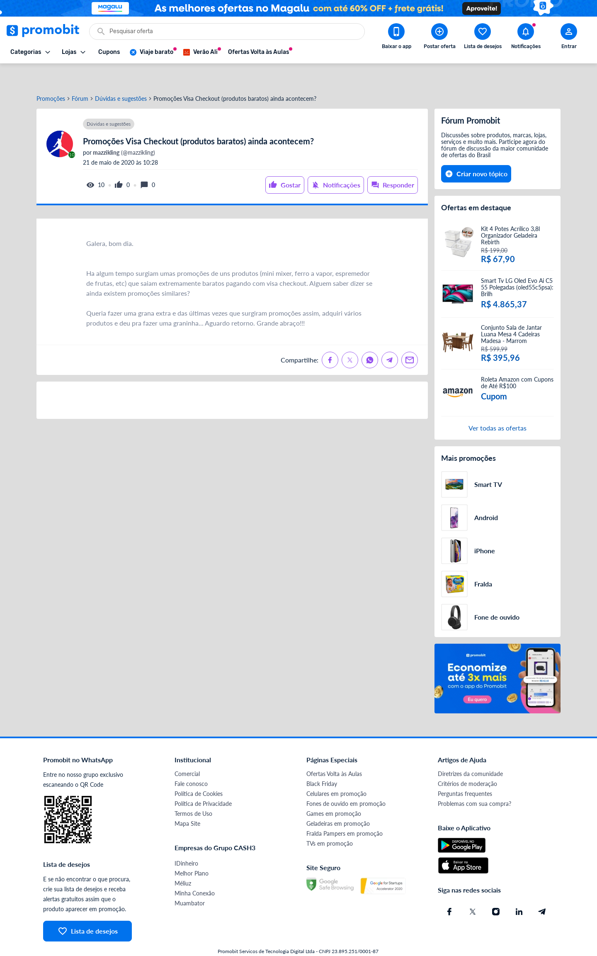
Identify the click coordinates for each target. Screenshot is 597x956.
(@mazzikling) (123, 130)
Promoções (50, 76)
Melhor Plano (192, 851)
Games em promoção (333, 791)
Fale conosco (191, 761)
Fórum (80, 76)
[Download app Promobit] (396, 37)
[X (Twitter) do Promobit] (472, 889)
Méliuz (183, 861)
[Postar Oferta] (439, 37)
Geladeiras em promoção (338, 801)
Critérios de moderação (467, 761)
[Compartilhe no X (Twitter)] (350, 338)
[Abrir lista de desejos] (482, 37)
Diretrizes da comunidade (470, 751)
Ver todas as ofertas (497, 406)
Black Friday (321, 761)
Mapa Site (187, 801)
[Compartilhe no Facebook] (330, 338)
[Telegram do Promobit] (542, 889)
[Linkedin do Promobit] (519, 889)
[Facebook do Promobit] (449, 889)
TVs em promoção (329, 821)
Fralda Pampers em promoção (344, 811)
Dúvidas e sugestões (121, 76)
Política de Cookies (199, 771)
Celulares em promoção (336, 771)
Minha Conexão (195, 871)
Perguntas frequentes (465, 771)
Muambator (190, 881)
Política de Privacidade (203, 781)
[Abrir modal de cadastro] (568, 37)
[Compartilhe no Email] (409, 338)
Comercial (187, 751)
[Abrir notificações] (525, 37)
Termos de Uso (193, 791)
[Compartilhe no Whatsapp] (370, 338)
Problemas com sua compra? (474, 781)
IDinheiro (186, 841)
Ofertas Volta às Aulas (334, 751)
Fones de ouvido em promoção (346, 781)
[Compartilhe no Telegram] (389, 338)
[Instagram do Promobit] (495, 889)
